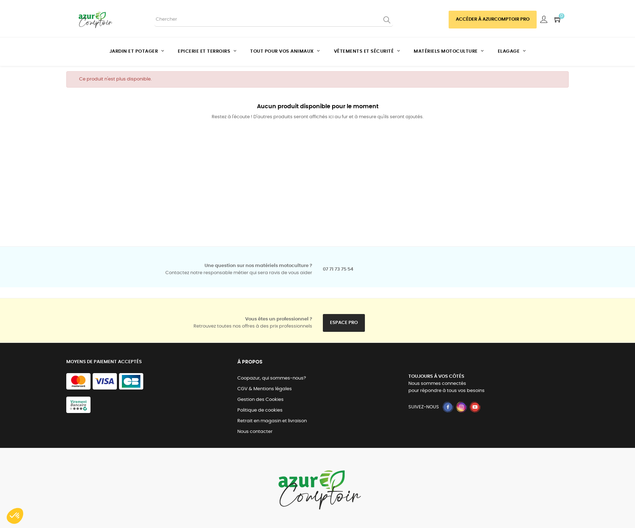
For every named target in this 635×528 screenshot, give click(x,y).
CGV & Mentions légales (264, 389)
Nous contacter (255, 431)
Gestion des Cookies (260, 399)
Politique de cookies (260, 410)
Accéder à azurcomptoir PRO (493, 19)
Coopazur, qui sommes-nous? (271, 378)
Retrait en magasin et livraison (272, 421)
